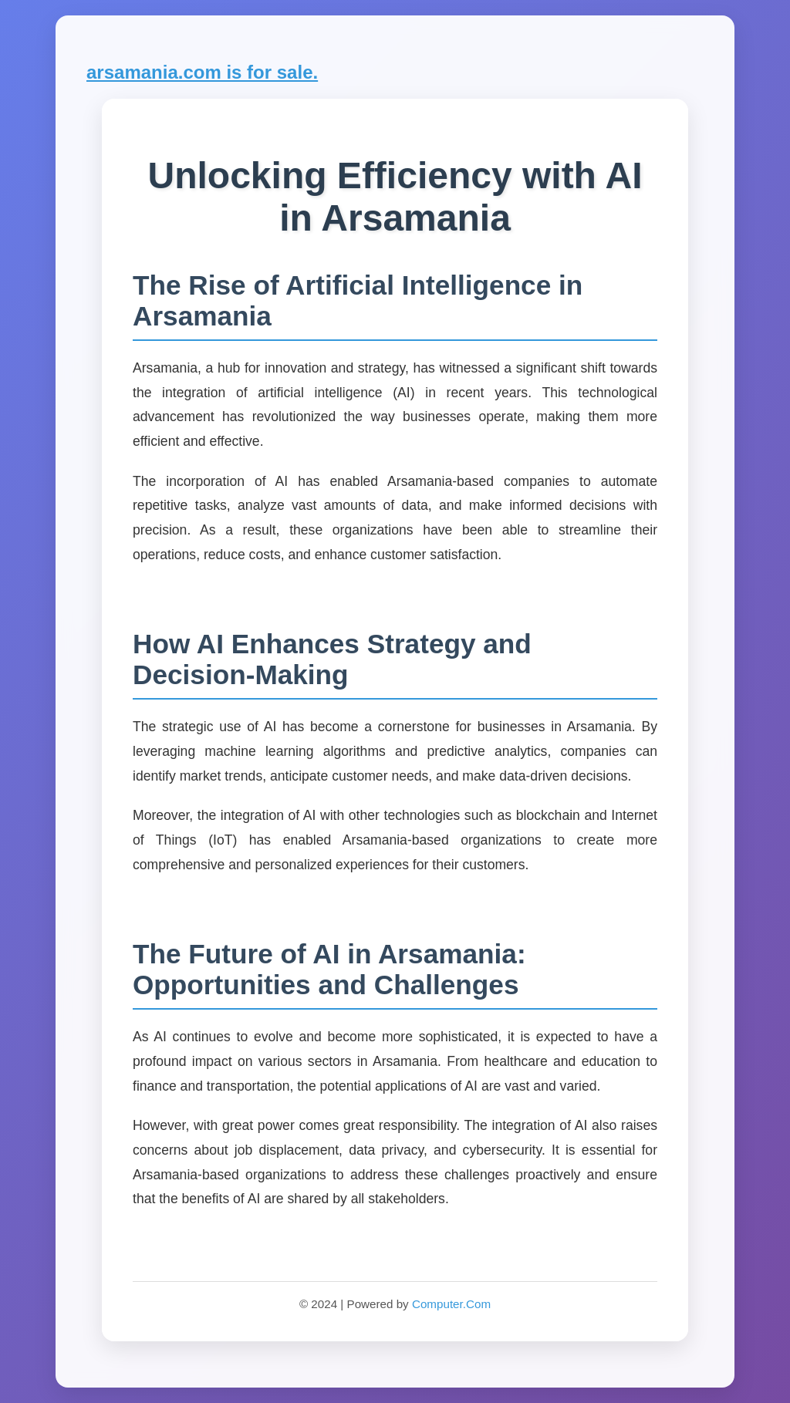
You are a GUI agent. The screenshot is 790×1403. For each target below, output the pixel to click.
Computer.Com (451, 1303)
